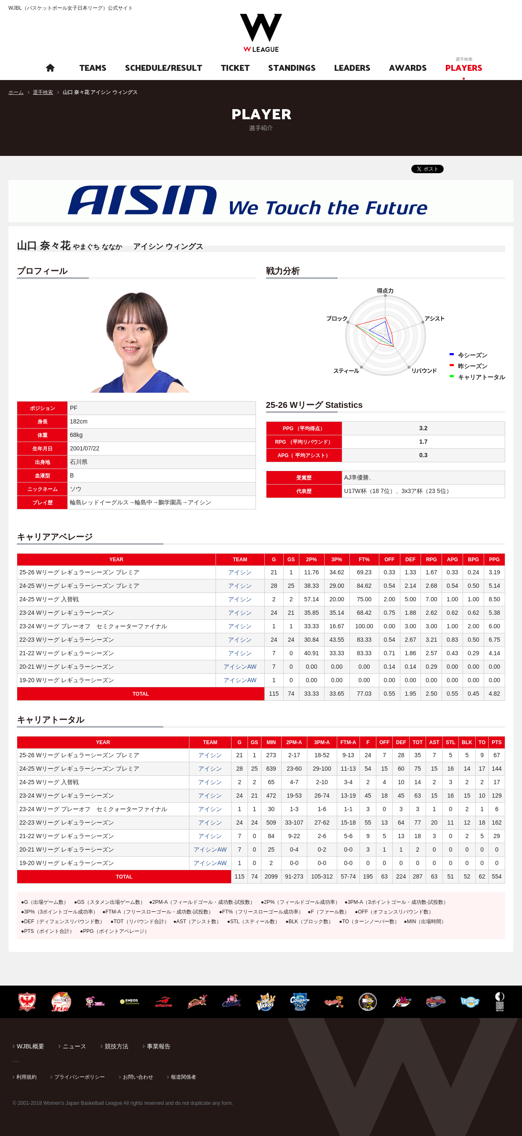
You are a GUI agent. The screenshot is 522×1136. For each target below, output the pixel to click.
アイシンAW (240, 666)
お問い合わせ (138, 1077)
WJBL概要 (30, 1046)
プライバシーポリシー (79, 1077)
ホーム (16, 92)
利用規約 (26, 1077)
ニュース (74, 1046)
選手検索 (43, 92)
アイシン (240, 572)
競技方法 (116, 1046)
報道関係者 (183, 1077)
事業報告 (158, 1046)
